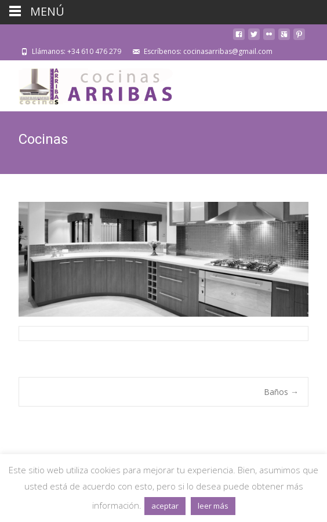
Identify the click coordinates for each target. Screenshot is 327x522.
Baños (281, 391)
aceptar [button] (165, 506)
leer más (213, 506)
